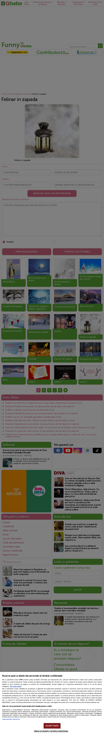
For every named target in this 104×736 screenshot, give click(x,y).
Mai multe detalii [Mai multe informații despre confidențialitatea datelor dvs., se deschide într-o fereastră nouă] (15, 686)
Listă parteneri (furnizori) (11, 719)
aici (18, 698)
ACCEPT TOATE (52, 726)
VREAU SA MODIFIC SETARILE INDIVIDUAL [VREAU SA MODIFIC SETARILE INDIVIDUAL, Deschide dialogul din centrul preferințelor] (51, 731)
